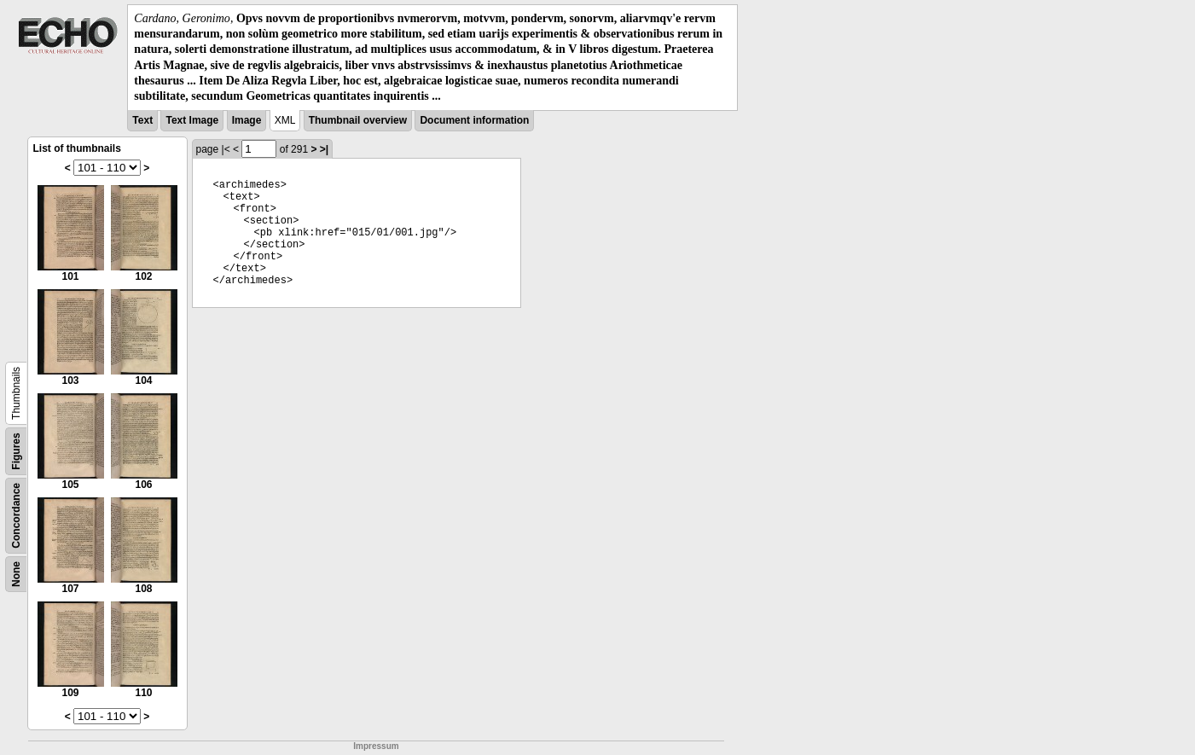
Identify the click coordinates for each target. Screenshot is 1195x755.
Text (142, 120)
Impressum (375, 746)
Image (247, 120)
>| (324, 149)
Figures (16, 451)
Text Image (191, 120)
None (16, 574)
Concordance (16, 516)
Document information (474, 120)
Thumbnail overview (358, 120)
